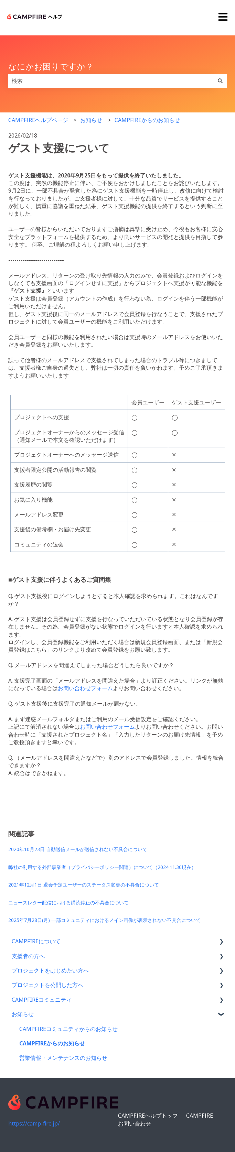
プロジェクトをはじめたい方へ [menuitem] (50, 970)
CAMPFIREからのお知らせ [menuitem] (52, 1043)
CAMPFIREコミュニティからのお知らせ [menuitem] (68, 1029)
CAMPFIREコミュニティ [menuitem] (42, 999)
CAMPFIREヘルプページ (38, 120)
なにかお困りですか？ (51, 66)
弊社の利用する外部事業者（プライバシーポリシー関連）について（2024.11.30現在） (102, 867)
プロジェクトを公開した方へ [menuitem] (47, 985)
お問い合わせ (134, 1123)
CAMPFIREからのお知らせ (147, 120)
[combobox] (111, 80)
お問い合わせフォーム (85, 688)
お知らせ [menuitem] (23, 1014)
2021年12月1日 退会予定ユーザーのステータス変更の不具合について (83, 884)
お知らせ (91, 120)
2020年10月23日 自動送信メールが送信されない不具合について (77, 849)
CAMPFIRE (199, 1115)
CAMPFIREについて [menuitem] (36, 941)
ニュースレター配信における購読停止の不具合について (68, 902)
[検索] (220, 80)
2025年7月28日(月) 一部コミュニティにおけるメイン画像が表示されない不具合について (104, 920)
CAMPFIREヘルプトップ (148, 1115)
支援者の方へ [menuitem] (28, 956)
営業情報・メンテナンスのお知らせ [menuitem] (63, 1058)
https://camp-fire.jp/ (34, 1123)
